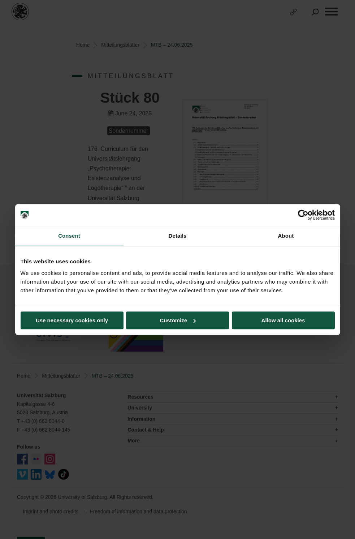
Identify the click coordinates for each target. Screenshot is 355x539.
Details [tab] (178, 236)
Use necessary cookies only (72, 320)
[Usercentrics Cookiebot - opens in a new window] (303, 214)
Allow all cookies (283, 320)
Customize (178, 320)
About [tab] (286, 236)
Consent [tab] (69, 236)
